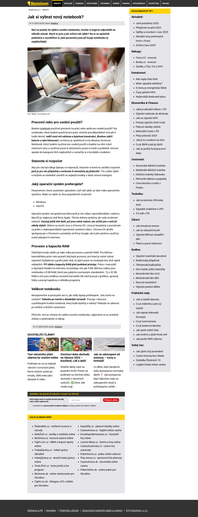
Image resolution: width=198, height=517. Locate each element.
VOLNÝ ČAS (153, 3)
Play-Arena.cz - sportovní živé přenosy (101, 457)
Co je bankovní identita (148, 325)
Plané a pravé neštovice (149, 243)
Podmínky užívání (69, 510)
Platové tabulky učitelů (148, 126)
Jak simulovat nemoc (147, 225)
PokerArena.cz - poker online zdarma (100, 454)
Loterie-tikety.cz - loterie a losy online (100, 442)
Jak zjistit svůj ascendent (149, 351)
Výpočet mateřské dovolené (151, 256)
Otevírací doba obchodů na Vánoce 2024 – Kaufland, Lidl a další (75, 357)
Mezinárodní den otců (148, 273)
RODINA (126, 3)
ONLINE (165, 3)
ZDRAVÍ (116, 3)
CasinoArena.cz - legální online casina (101, 430)
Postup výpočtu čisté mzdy (150, 122)
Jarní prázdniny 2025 (147, 23)
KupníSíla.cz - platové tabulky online (99, 426)
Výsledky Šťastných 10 (148, 360)
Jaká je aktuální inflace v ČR (151, 109)
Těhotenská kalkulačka (148, 264)
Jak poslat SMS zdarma (149, 338)
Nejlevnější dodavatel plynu (151, 96)
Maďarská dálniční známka (150, 170)
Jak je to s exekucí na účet (150, 140)
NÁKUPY (57, 3)
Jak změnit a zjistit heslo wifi (151, 334)
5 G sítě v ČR (142, 213)
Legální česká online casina (151, 364)
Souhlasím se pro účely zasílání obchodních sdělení (64, 406)
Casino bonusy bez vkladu (150, 355)
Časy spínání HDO (145, 92)
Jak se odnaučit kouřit (148, 230)
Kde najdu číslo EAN (147, 79)
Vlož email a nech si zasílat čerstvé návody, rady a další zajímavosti (47, 400)
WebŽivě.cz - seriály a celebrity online (55, 434)
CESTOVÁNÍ (92, 3)
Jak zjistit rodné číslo (147, 330)
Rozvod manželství (146, 282)
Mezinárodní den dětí (147, 278)
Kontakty (51, 510)
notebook (45, 128)
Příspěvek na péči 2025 (148, 27)
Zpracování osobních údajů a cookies (102, 510)
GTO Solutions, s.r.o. (137, 510)
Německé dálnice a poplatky (151, 178)
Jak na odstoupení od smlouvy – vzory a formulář (107, 357)
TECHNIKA (105, 3)
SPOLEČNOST (139, 3)
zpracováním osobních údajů (55, 406)
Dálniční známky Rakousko (150, 174)
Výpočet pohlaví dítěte (148, 286)
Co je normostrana (146, 321)
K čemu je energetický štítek (151, 87)
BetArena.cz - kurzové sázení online (54, 438)
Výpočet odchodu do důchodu (152, 113)
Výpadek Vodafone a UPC (150, 209)
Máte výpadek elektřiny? (149, 83)
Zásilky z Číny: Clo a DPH (149, 66)
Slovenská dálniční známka (150, 165)
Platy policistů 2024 (146, 135)
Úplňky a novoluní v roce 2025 (152, 32)
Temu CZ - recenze (146, 57)
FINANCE (79, 3)
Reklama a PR (35, 510)
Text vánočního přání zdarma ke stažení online (43, 356)
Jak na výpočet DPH (147, 118)
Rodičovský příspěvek (147, 260)
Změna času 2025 (146, 45)
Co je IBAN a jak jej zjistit (149, 144)
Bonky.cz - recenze (146, 62)
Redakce (54, 23)
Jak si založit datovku (147, 299)
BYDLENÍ (68, 3)
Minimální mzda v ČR (147, 131)
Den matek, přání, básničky (150, 269)
